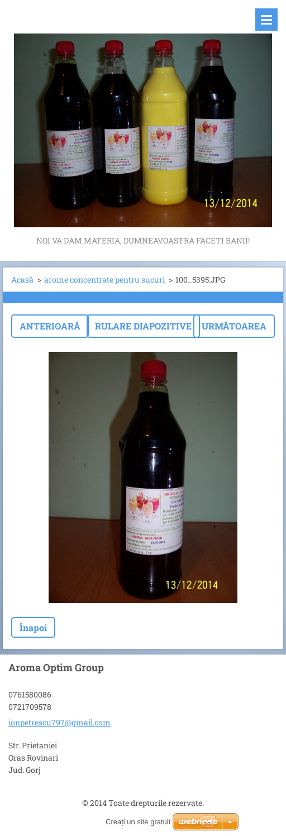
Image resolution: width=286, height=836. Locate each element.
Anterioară (50, 326)
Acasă (22, 279)
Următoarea (234, 326)
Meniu (266, 19)
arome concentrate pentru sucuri (104, 279)
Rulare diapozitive (143, 326)
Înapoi (33, 627)
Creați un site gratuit (138, 822)
